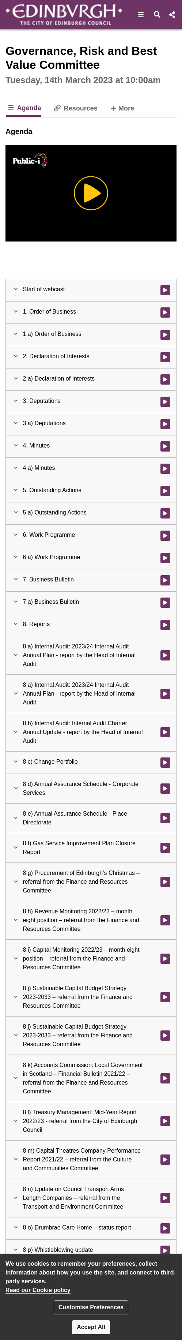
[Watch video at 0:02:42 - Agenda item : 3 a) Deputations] (165, 424)
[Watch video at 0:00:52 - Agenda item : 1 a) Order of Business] (165, 335)
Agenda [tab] (23, 108)
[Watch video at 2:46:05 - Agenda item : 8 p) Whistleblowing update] (165, 1251)
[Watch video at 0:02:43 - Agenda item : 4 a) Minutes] (165, 469)
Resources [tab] (75, 108)
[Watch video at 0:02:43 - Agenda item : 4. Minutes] (165, 446)
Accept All (91, 1327)
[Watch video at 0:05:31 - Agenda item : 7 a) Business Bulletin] (165, 603)
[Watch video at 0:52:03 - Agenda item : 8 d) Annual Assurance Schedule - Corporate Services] (165, 788)
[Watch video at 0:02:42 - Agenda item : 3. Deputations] (165, 402)
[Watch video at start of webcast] (165, 290)
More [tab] (121, 107)
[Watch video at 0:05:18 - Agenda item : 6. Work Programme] (165, 536)
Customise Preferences (91, 1307)
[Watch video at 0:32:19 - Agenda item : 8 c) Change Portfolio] (165, 762)
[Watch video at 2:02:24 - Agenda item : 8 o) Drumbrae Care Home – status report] (165, 1228)
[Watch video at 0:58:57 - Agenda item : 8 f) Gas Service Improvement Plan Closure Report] (165, 848)
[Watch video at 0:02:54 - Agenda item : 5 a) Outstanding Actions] (165, 513)
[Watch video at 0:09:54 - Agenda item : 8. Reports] (165, 625)
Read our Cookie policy (38, 1290)
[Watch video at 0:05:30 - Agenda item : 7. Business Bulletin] (165, 580)
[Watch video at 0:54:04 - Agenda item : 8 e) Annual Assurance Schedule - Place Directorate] (165, 818)
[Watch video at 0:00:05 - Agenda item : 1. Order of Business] (165, 312)
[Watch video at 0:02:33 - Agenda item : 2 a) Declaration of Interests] (165, 379)
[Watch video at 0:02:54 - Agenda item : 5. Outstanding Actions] (165, 491)
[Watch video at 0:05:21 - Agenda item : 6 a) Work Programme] (165, 558)
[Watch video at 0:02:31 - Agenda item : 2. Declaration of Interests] (165, 357)
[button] (140, 14)
